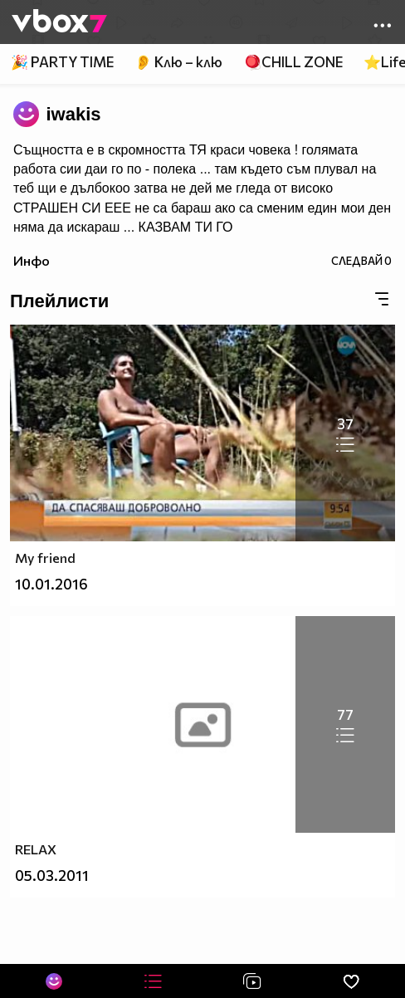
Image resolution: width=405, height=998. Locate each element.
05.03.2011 (52, 875)
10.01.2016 (51, 584)
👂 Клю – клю (178, 62)
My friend (45, 557)
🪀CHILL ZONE (293, 62)
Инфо (31, 260)
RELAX (35, 849)
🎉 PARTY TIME (62, 62)
